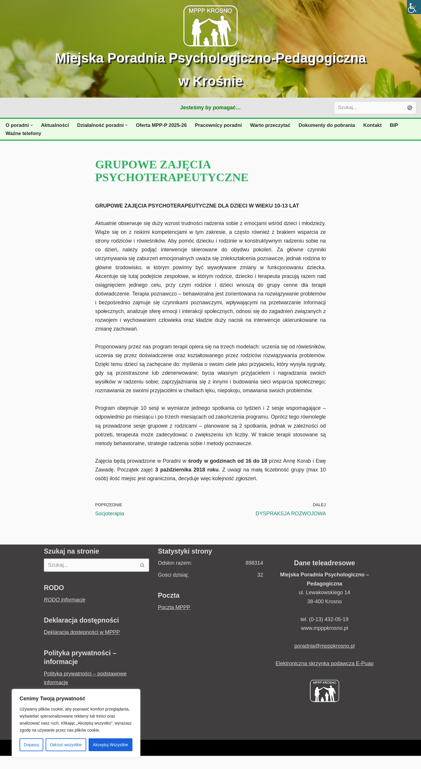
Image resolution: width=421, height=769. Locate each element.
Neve (50, 761)
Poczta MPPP (174, 620)
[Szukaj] (368, 107)
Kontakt (376, 125)
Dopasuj (31, 744)
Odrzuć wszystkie (66, 744)
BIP (398, 125)
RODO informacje (64, 613)
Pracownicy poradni (220, 125)
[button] (32, 125)
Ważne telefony (24, 133)
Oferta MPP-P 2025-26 (163, 125)
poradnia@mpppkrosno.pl (324, 659)
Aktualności (55, 125)
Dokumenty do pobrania (330, 125)
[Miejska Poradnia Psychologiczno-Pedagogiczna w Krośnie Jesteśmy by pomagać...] (210, 48)
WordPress (103, 761)
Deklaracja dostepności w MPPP (82, 645)
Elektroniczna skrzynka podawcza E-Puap (324, 677)
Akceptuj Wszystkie (110, 744)
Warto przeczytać (273, 125)
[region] (76, 723)
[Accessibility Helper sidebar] (414, 7)
